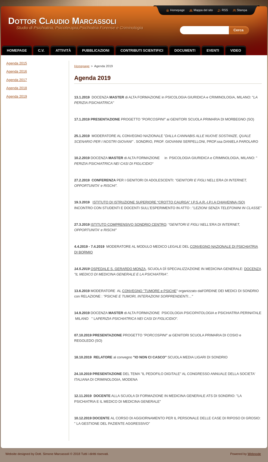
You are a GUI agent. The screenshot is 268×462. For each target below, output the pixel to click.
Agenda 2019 (16, 96)
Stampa (242, 10)
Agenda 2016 (16, 71)
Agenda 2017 (16, 80)
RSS (225, 10)
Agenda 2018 (16, 88)
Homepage (81, 66)
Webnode (254, 453)
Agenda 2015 (16, 63)
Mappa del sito (203, 10)
